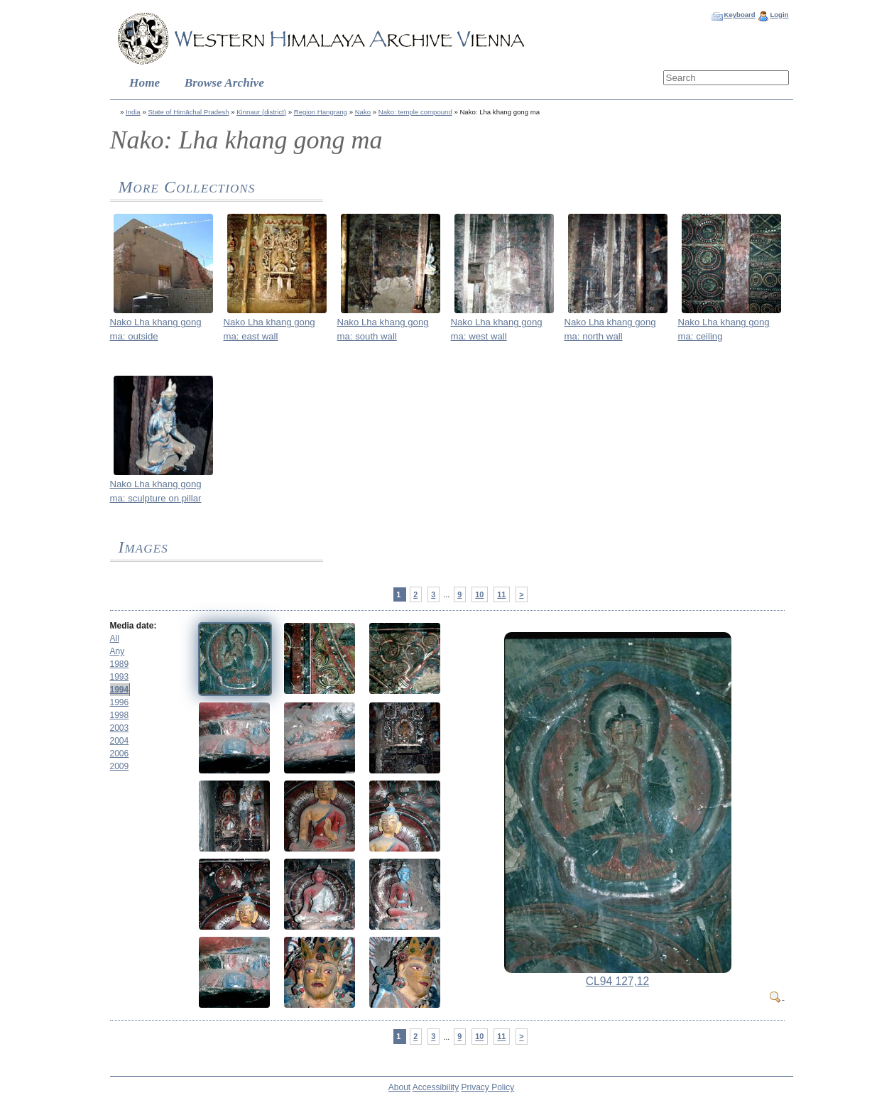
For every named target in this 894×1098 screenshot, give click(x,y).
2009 (119, 766)
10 (479, 594)
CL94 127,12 (617, 981)
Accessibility (436, 1087)
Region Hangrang (320, 112)
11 (501, 594)
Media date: (133, 626)
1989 (119, 664)
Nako (363, 112)
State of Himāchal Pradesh (188, 112)
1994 (119, 690)
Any (117, 651)
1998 (119, 715)
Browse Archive (224, 82)
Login (779, 14)
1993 (119, 677)
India (133, 112)
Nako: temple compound (415, 112)
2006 (119, 754)
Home (144, 82)
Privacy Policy (488, 1087)
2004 (119, 741)
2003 (119, 728)
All (114, 638)
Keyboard (739, 14)
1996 (119, 702)
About (399, 1087)
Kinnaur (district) (261, 112)
